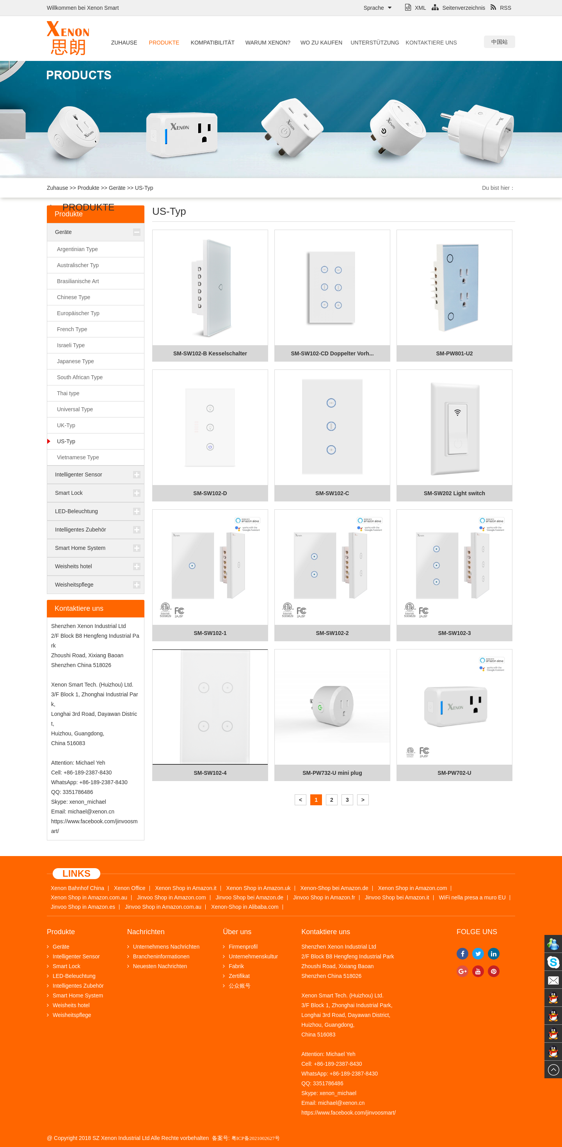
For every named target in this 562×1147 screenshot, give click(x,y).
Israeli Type (71, 345)
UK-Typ (66, 425)
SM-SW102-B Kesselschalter (210, 353)
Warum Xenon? (262, 42)
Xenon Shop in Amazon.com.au (89, 897)
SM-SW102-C (332, 493)
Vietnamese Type (78, 457)
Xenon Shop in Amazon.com (412, 888)
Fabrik (233, 966)
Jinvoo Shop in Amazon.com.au (163, 907)
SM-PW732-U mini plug (332, 773)
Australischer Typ (78, 265)
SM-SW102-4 (210, 773)
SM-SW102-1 (210, 633)
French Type (72, 329)
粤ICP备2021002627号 (255, 1138)
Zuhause (124, 42)
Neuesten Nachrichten (157, 966)
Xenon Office (130, 888)
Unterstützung (362, 42)
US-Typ (144, 188)
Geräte (117, 188)
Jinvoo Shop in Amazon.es (83, 907)
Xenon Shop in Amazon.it (185, 888)
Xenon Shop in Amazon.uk (258, 888)
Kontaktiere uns (412, 42)
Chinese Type (73, 297)
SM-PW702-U (454, 773)
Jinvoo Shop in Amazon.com (171, 897)
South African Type (80, 377)
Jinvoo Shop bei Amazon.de (250, 897)
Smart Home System (80, 548)
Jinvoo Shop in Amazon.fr (324, 897)
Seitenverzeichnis (459, 8)
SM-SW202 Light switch (454, 493)
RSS (501, 8)
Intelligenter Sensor (78, 474)
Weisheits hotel (73, 566)
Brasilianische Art (78, 281)
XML (415, 8)
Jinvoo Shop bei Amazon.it (397, 897)
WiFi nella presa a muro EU (472, 897)
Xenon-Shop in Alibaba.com (245, 907)
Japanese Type (75, 361)
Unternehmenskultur (250, 956)
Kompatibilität (209, 42)
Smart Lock (69, 493)
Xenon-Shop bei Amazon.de (334, 888)
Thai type (68, 393)
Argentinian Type (77, 249)
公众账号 (237, 986)
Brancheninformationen (158, 956)
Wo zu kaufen (313, 42)
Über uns (237, 932)
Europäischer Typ (78, 313)
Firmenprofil (240, 947)
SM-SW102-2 (332, 633)
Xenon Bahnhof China (77, 888)
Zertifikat (236, 976)
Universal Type (75, 409)
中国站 (499, 42)
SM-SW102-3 (454, 633)
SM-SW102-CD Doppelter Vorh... (332, 353)
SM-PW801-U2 (454, 353)
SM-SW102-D (210, 493)
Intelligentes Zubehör (80, 529)
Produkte (163, 42)
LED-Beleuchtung (76, 511)
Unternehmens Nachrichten (163, 947)
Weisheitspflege (74, 585)
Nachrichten (146, 932)
